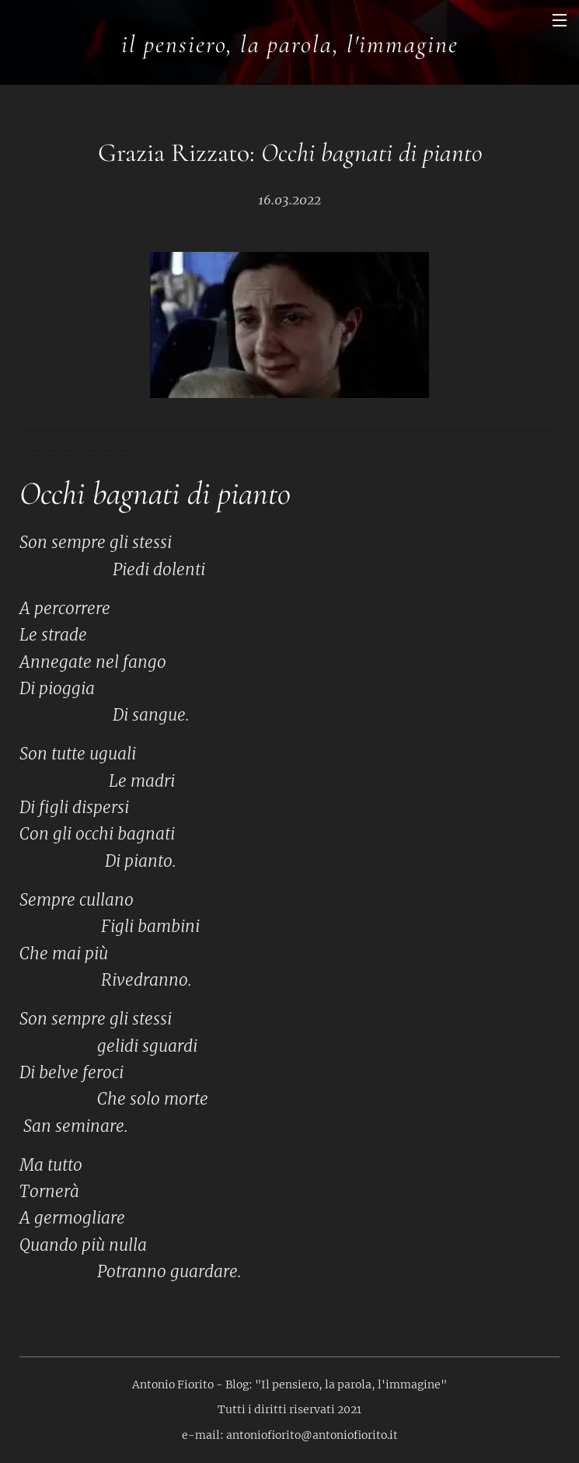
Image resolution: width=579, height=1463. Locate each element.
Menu (560, 20)
